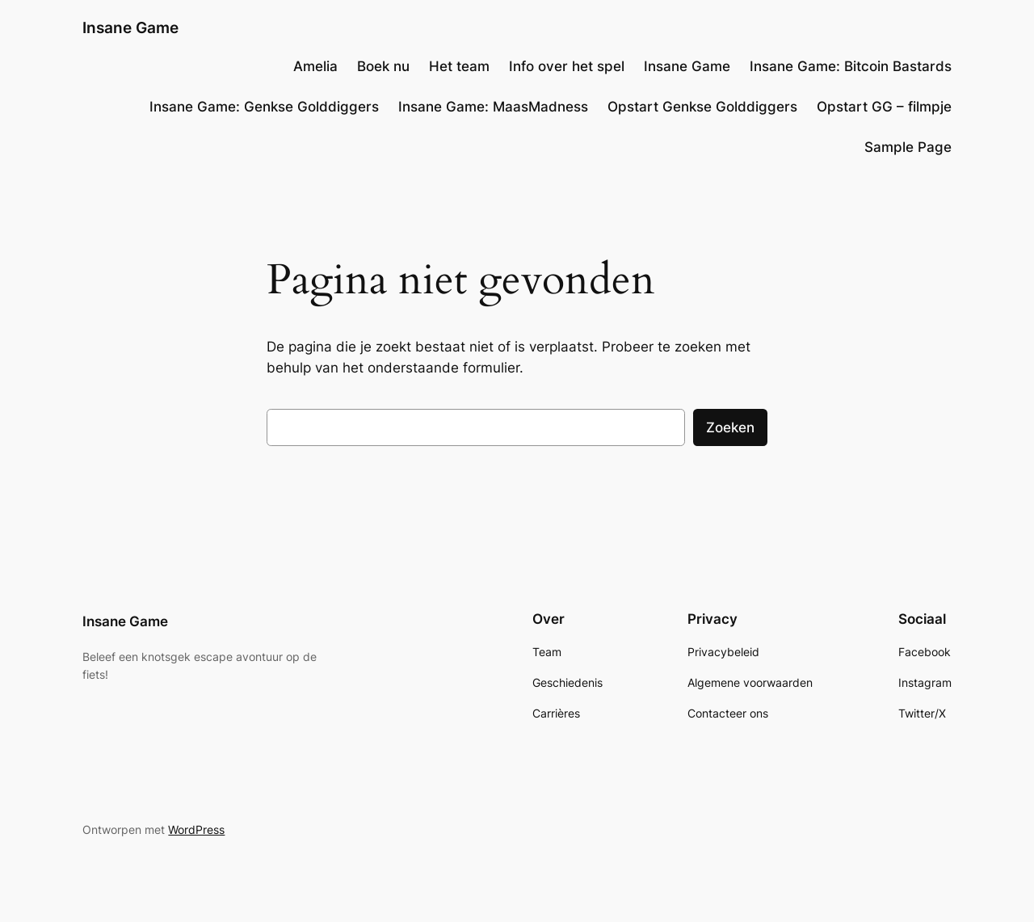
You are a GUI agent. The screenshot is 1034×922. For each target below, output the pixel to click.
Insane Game (130, 27)
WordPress (196, 829)
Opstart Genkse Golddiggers (702, 107)
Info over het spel (566, 66)
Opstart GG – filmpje (884, 107)
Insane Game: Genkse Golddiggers (264, 107)
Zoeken (730, 427)
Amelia (315, 66)
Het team (459, 66)
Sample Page (908, 147)
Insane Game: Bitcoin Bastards (851, 66)
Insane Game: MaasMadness (493, 107)
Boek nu (383, 66)
